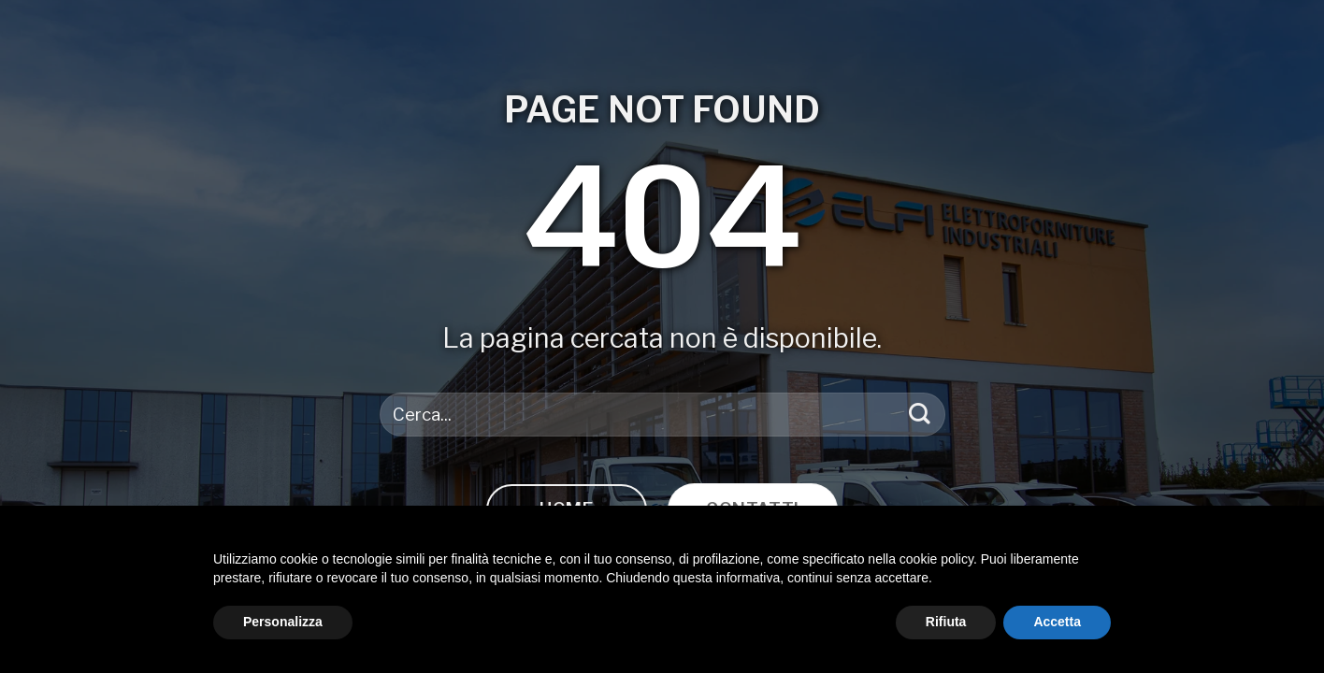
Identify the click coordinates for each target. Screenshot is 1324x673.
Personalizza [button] (283, 621)
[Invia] (920, 415)
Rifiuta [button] (946, 621)
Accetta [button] (1057, 621)
